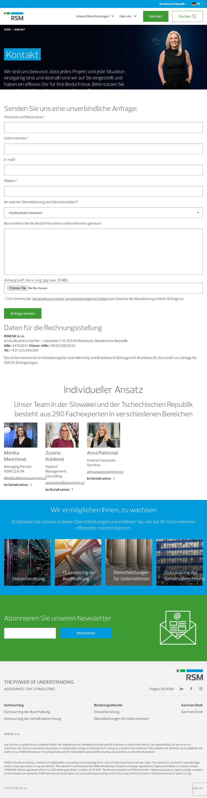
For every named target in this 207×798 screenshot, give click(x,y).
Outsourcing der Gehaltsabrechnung (32, 718)
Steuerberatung (106, 711)
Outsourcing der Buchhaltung (27, 711)
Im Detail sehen (16, 484)
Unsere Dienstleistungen (95, 16)
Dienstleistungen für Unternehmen (121, 718)
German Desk (192, 711)
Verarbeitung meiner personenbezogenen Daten (70, 298)
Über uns (127, 16)
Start (7, 29)
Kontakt (155, 16)
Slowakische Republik (173, 4)
